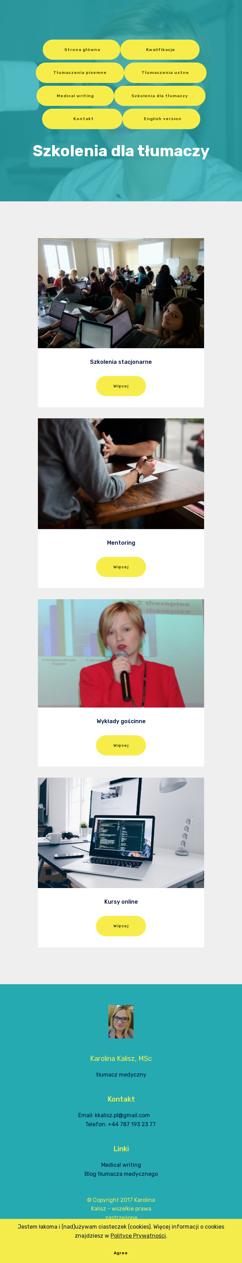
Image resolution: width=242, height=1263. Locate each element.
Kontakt (82, 118)
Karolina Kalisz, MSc (121, 1058)
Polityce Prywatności (138, 1242)
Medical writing (75, 95)
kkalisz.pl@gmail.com (122, 1115)
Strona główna (81, 49)
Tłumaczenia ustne (165, 72)
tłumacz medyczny (121, 1074)
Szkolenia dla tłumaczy (159, 95)
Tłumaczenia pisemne (80, 72)
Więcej (121, 386)
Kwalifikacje (160, 49)
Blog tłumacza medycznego (121, 1174)
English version (161, 118)
